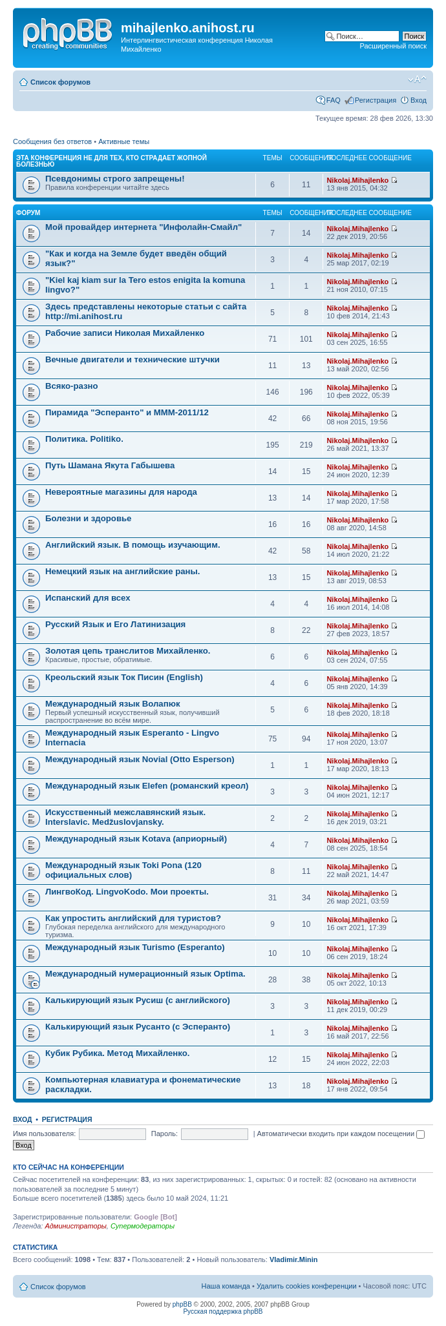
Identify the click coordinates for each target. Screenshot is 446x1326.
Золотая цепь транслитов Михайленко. (128, 651)
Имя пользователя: (44, 1133)
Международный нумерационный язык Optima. (145, 974)
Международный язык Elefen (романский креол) (147, 786)
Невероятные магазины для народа (121, 492)
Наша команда (226, 1286)
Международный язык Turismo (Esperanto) (135, 947)
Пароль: (164, 1133)
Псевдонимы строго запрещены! (115, 178)
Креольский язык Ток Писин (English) (124, 677)
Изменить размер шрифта (417, 79)
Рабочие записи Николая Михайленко (124, 333)
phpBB (182, 1304)
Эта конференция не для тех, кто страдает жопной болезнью (111, 161)
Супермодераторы (143, 1226)
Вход (418, 100)
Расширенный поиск (393, 46)
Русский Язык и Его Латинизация (115, 624)
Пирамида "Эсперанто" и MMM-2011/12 (127, 412)
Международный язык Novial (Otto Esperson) (140, 759)
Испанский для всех (88, 598)
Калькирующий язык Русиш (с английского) (137, 1000)
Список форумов (60, 82)
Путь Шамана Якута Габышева (110, 465)
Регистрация (375, 100)
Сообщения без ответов (52, 141)
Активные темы (123, 141)
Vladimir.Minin (294, 1259)
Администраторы (75, 1226)
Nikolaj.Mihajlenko (357, 180)
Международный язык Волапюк (112, 704)
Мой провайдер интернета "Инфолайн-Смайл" (143, 227)
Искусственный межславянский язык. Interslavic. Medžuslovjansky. (125, 817)
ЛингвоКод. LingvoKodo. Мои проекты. (127, 891)
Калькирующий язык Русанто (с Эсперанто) (137, 1026)
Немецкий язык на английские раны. (122, 571)
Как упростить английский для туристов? (133, 918)
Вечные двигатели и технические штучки (132, 359)
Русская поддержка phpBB (222, 1311)
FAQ (333, 100)
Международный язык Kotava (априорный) (136, 839)
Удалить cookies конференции (307, 1286)
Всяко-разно (71, 386)
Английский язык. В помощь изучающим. (132, 545)
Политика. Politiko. (84, 439)
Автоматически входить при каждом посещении (341, 1133)
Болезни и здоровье (88, 518)
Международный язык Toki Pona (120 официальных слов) (123, 870)
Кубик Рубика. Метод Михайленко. (117, 1053)
